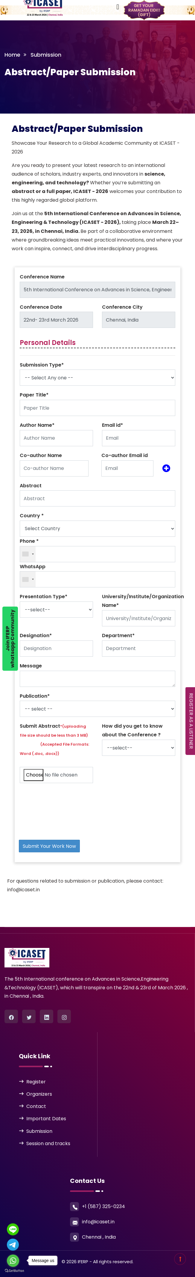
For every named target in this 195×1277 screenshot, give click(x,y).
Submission (39, 1131)
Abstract (31, 485)
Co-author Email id (124, 455)
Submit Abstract (54, 739)
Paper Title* (34, 394)
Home (12, 54)
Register (36, 1081)
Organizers (39, 1094)
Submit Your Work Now (49, 846)
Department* (118, 635)
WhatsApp (32, 566)
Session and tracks (48, 1143)
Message (31, 665)
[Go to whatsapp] (13, 1261)
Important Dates (46, 1118)
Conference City (122, 307)
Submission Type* (42, 364)
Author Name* (37, 425)
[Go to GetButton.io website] (14, 1271)
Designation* (36, 635)
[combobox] (28, 554)
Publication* (35, 696)
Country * (32, 515)
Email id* (112, 425)
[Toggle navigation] (84, 5)
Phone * (29, 541)
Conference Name (42, 276)
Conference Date (41, 307)
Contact (36, 1106)
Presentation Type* (43, 596)
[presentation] (60, 799)
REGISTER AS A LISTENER (191, 721)
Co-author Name (41, 455)
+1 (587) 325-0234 (103, 1206)
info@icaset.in (98, 1221)
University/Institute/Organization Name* (143, 601)
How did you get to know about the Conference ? (132, 730)
